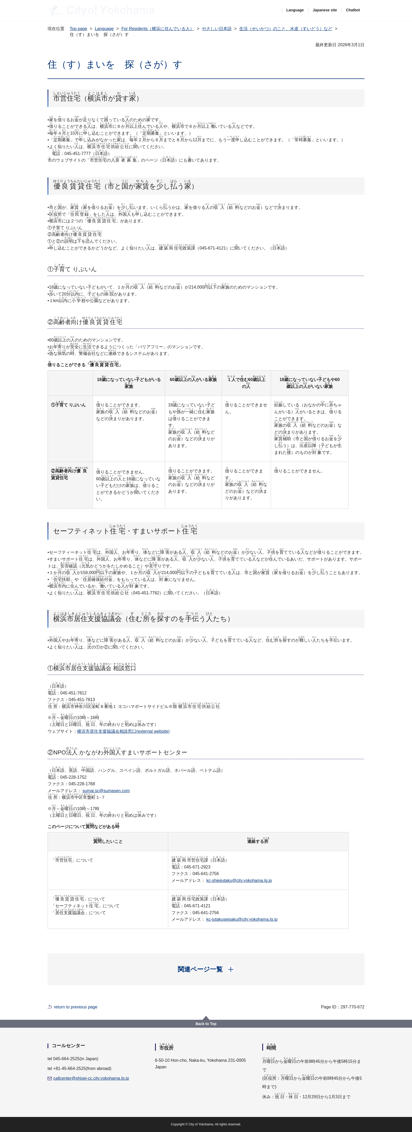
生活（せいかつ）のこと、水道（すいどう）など (285, 28)
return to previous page (75, 1007)
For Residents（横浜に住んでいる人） (157, 28)
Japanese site (325, 10)
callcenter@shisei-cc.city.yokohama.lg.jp (91, 1078)
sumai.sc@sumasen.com (106, 790)
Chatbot (353, 10)
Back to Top (205, 1024)
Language (295, 10)
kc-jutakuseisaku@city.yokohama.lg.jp (241, 919)
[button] (206, 969)
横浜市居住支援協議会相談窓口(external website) (123, 731)
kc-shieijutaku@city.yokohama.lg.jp (239, 880)
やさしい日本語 (217, 28)
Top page (78, 28)
